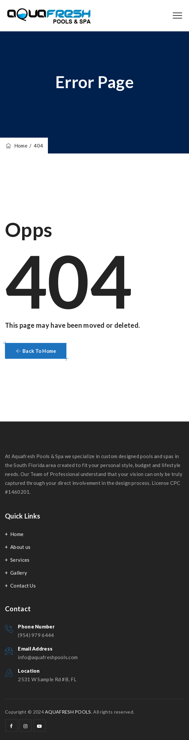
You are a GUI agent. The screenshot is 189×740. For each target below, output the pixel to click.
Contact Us (23, 586)
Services (19, 560)
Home (16, 146)
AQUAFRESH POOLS (68, 712)
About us (20, 547)
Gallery (18, 573)
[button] (35, 351)
